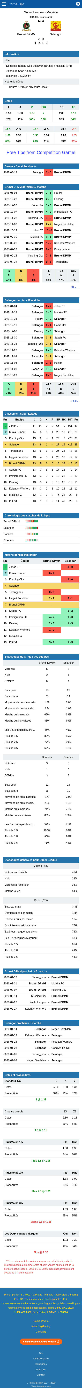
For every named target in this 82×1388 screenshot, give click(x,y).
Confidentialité (41, 1358)
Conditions (41, 1364)
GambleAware (41, 1321)
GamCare (41, 1331)
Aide (41, 1353)
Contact (41, 1375)
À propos (41, 1369)
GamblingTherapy (41, 1326)
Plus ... (75, 287)
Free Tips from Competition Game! (41, 152)
